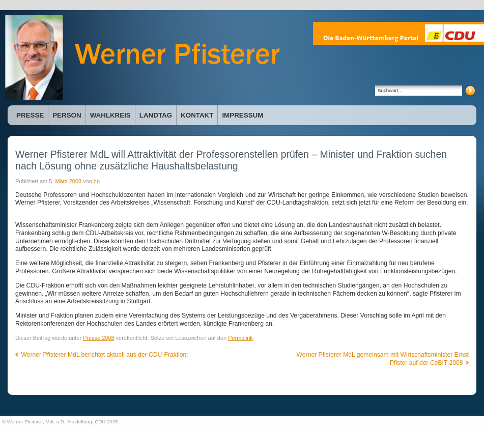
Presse (30, 115)
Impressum (242, 115)
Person (66, 115)
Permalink (240, 338)
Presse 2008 (98, 338)
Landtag (155, 115)
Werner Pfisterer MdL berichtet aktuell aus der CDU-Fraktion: (101, 354)
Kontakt (197, 115)
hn (97, 181)
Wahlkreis (110, 115)
